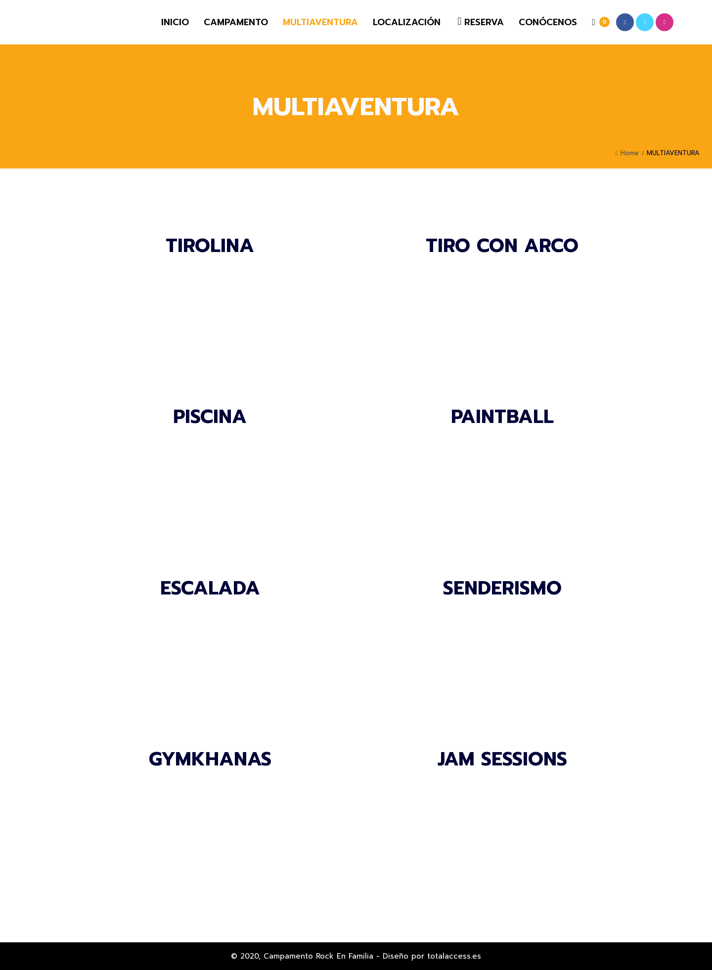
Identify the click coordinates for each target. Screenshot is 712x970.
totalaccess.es (454, 956)
